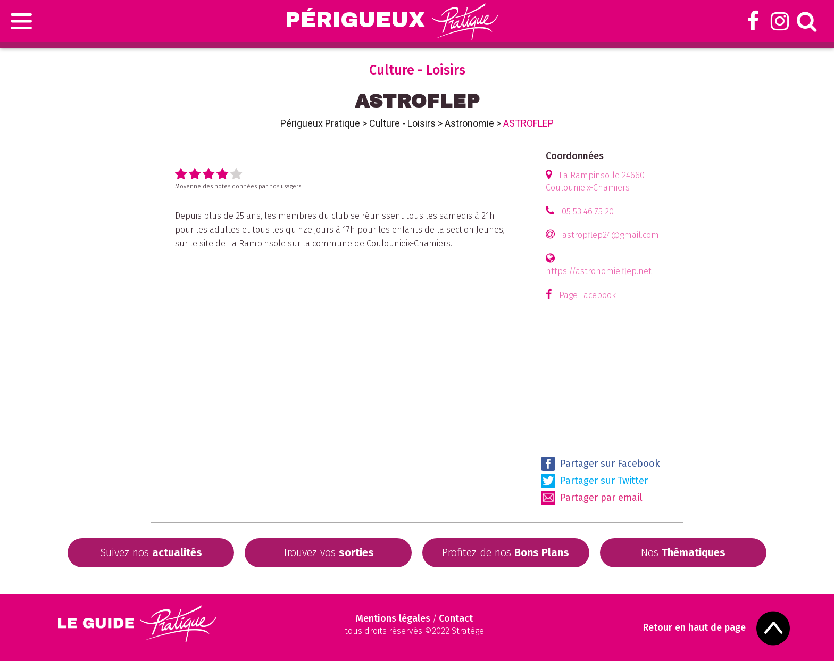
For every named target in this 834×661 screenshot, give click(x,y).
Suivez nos (151, 552)
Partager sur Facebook (600, 464)
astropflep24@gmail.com (610, 235)
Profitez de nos (505, 552)
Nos (683, 552)
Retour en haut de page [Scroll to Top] (694, 627)
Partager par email (592, 498)
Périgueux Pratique (320, 123)
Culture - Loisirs (402, 123)
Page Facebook (587, 295)
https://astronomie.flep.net (599, 271)
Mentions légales (393, 618)
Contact (456, 618)
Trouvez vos (328, 552)
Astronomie (469, 123)
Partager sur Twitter (594, 481)
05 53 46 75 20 (588, 211)
